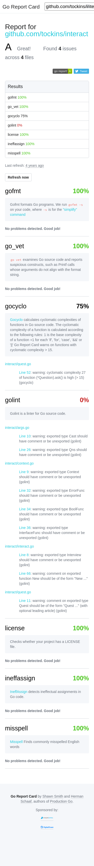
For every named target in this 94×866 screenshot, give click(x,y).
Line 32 (25, 490)
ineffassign (21, 144)
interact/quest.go (18, 364)
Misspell (16, 742)
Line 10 (25, 436)
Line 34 (25, 509)
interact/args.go (17, 428)
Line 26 (25, 450)
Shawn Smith (52, 796)
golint (15, 125)
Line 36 (25, 528)
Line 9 (24, 472)
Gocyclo (16, 320)
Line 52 (25, 372)
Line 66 (25, 573)
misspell (19, 153)
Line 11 (25, 601)
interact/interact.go (19, 546)
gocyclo (18, 116)
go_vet (18, 107)
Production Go (61, 801)
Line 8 (24, 555)
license (18, 135)
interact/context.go (19, 463)
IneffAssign (18, 692)
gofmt (17, 97)
